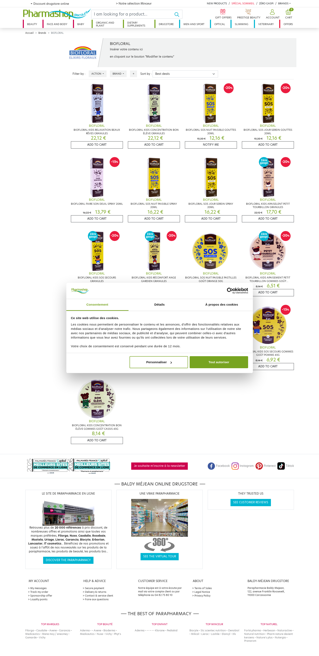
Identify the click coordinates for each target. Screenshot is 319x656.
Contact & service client (99, 595)
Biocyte (193, 630)
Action (96, 73)
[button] (272, 14)
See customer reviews (250, 502)
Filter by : (79, 74)
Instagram (242, 466)
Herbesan (269, 630)
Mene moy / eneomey (55, 634)
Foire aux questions (97, 599)
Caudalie (41, 630)
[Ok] (178, 14)
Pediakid (172, 630)
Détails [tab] (159, 304)
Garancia (64, 630)
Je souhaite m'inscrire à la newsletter (159, 466)
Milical (195, 634)
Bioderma (109, 630)
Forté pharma (252, 630)
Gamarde (31, 637)
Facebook (219, 466)
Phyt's (117, 634)
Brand (117, 73)
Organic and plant (105, 24)
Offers (288, 24)
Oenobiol (233, 630)
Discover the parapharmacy (68, 560)
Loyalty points (38, 599)
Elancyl (226, 634)
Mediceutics (32, 634)
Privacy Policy (202, 595)
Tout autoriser (219, 362)
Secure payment (94, 588)
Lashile (215, 634)
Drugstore (166, 24)
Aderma (85, 630)
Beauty (32, 24)
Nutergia (280, 637)
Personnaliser (159, 362)
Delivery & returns (95, 592)
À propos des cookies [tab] (221, 304)
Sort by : (146, 74)
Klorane (160, 630)
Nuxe (100, 634)
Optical (219, 24)
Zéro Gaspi (266, 3)
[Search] (133, 14)
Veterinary (266, 24)
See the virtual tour (159, 556)
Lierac (205, 634)
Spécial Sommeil (243, 3)
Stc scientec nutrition (213, 630)
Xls (234, 634)
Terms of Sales (203, 588)
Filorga (29, 630)
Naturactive (284, 630)
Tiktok (285, 466)
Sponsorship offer (41, 595)
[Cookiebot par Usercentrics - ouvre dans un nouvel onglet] (230, 291)
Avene (53, 630)
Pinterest (265, 466)
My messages (38, 588)
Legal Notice (202, 592)
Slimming (241, 24)
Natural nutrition (254, 634)
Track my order (39, 592)
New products (217, 3)
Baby (80, 24)
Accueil (29, 33)
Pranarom (250, 641)
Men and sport (193, 24)
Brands (283, 3)
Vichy (42, 637)
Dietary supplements (136, 24)
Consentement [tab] (97, 304)
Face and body (57, 24)
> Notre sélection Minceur (134, 3)
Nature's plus (264, 637)
